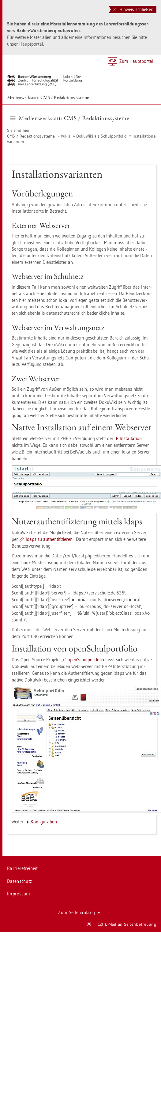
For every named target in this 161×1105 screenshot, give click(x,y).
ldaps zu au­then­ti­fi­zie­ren (49, 539)
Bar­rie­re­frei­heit (22, 868)
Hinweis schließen (133, 9)
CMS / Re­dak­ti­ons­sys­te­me (31, 136)
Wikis (65, 136)
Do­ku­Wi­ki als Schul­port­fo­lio (101, 136)
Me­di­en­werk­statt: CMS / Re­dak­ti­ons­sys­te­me (48, 97)
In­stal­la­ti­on (131, 438)
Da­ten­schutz (19, 881)
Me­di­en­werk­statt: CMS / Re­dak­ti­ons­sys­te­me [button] (69, 118)
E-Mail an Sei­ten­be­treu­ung (127, 924)
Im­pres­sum (18, 894)
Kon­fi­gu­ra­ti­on (44, 822)
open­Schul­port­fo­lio (86, 660)
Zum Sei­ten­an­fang (79, 912)
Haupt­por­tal (31, 44)
